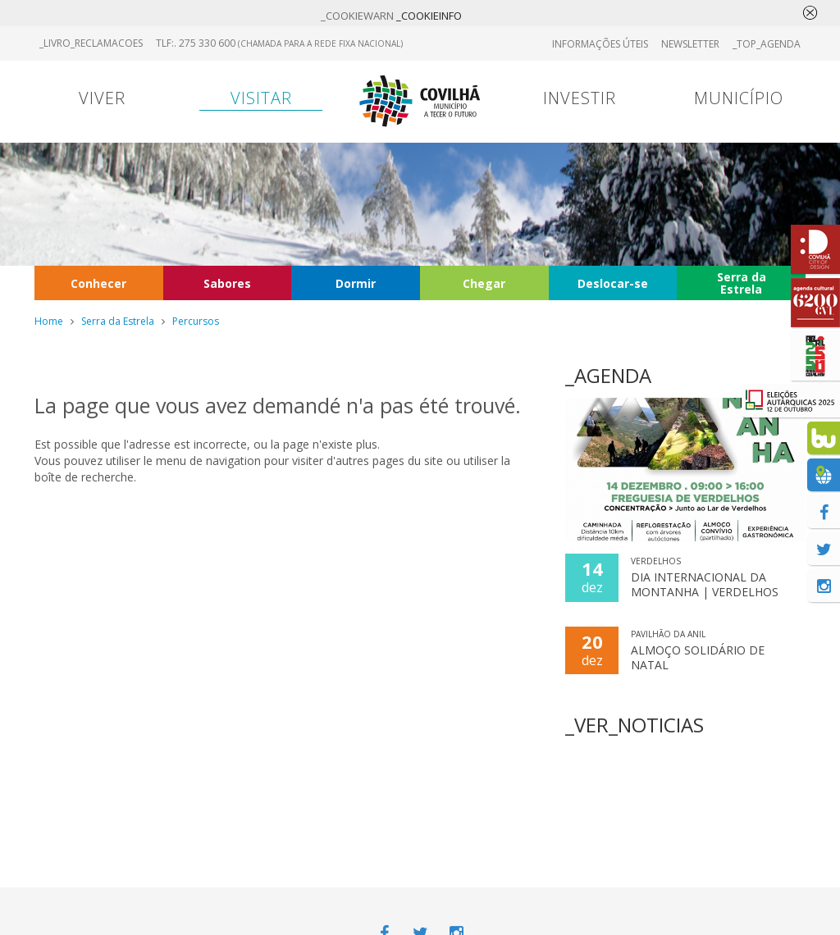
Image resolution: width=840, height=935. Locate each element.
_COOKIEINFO (429, 15)
